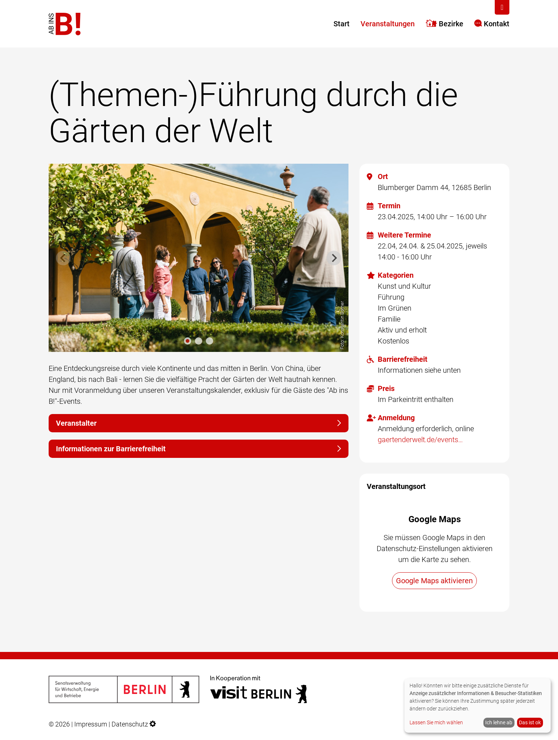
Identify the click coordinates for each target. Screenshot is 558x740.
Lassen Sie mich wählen (436, 722)
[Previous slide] (63, 258)
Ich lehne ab (498, 722)
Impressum (90, 724)
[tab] (187, 341)
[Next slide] (334, 258)
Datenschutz (130, 724)
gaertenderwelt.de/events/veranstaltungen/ (421, 439)
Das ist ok (530, 722)
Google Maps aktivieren (434, 580)
